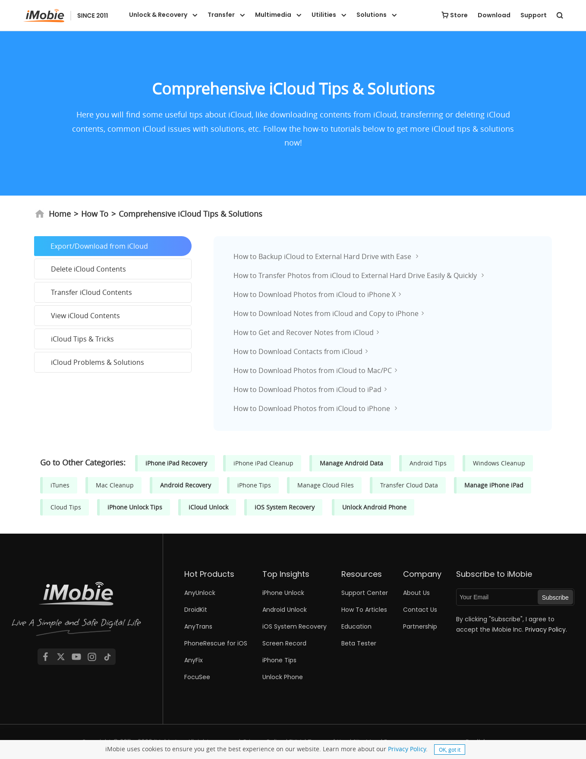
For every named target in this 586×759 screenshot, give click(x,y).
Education (356, 626)
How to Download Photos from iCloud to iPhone (312, 408)
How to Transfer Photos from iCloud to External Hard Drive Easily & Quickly (356, 275)
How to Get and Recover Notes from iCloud (303, 332)
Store (459, 15)
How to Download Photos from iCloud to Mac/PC (312, 370)
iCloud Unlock (208, 507)
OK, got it (449, 749)
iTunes (59, 485)
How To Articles (364, 609)
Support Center (364, 592)
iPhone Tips (254, 485)
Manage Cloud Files (325, 485)
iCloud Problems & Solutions (97, 362)
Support (533, 15)
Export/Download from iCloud (99, 246)
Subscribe (555, 597)
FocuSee (197, 677)
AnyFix (193, 660)
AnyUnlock (199, 592)
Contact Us (420, 609)
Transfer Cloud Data (409, 485)
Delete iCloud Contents (88, 269)
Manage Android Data (351, 463)
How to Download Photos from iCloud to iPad (307, 389)
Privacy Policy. (546, 629)
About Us (416, 592)
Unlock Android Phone (374, 507)
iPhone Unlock (283, 592)
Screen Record (284, 643)
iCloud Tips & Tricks (82, 339)
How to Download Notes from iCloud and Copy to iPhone (326, 313)
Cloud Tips (65, 507)
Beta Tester (358, 643)
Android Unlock (284, 609)
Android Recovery (185, 485)
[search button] (560, 15)
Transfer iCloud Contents (91, 292)
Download (494, 15)
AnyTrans (198, 626)
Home (53, 214)
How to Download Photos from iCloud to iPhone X (314, 294)
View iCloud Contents (85, 315)
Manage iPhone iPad (493, 485)
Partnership (420, 626)
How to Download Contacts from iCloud (297, 351)
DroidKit (195, 609)
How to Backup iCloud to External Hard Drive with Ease (323, 256)
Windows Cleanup (499, 463)
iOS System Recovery (285, 507)
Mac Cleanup (115, 485)
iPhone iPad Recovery (176, 463)
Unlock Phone (282, 677)
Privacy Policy (407, 749)
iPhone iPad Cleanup (263, 463)
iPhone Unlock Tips (134, 507)
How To (94, 214)
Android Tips (428, 463)
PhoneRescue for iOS (215, 643)
